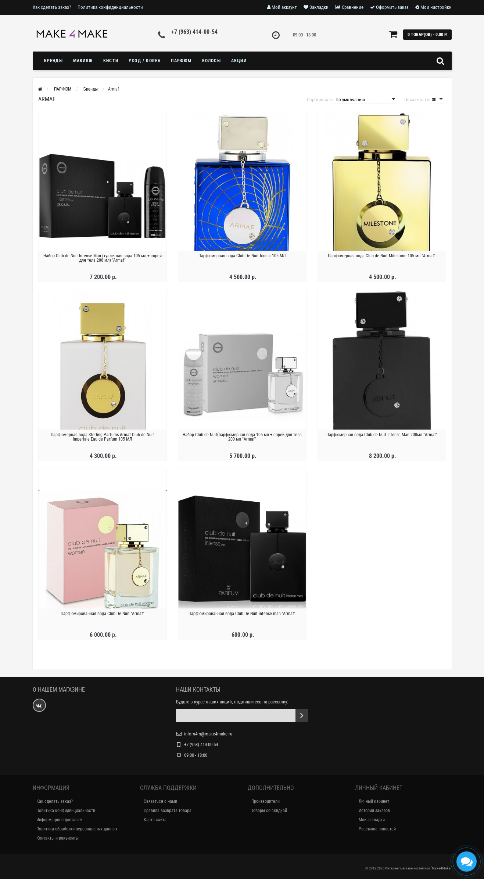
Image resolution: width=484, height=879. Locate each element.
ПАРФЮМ (181, 60)
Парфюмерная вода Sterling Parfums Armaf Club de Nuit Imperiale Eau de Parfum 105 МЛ (102, 437)
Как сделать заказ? (52, 7)
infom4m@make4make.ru (208, 734)
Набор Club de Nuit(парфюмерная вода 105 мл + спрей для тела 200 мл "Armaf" (242, 437)
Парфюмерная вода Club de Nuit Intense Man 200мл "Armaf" (381, 435)
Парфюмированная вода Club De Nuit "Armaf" (102, 613)
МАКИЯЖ (83, 60)
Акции (239, 60)
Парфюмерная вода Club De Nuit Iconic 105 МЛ (242, 256)
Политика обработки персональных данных (76, 829)
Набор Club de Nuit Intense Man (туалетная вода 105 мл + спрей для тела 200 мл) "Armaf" (102, 258)
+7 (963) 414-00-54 (194, 31)
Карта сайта (155, 819)
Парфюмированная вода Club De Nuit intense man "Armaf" (242, 613)
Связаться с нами (160, 801)
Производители (265, 801)
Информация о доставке (59, 819)
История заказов (374, 810)
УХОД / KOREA (145, 60)
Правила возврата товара (167, 810)
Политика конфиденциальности (110, 7)
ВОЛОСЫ (211, 60)
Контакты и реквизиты (57, 838)
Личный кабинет (374, 801)
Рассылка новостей (377, 829)
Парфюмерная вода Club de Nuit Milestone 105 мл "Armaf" (381, 256)
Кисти (110, 60)
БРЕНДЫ (53, 60)
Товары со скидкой (269, 810)
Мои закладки (372, 819)
